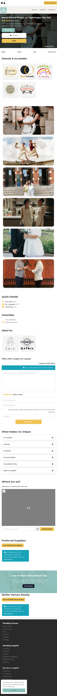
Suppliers (42, 9)
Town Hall (5, 634)
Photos (19, 52)
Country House (7, 626)
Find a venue (6, 671)
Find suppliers (7, 673)
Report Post (49, 46)
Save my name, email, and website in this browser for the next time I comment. (31, 411)
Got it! (14, 690)
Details (3, 52)
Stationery (6, 662)
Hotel (4, 631)
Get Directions (47, 529)
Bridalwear (6, 651)
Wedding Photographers (10, 657)
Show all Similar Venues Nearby (13, 599)
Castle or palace (7, 629)
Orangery (5, 640)
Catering (5, 654)
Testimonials (52, 52)
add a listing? (8, 559)
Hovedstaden (38, 24)
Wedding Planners (8, 659)
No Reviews (15, 21)
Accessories (6, 649)
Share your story (8, 679)
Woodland (6, 637)
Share (14, 41)
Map (34, 52)
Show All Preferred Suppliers (12, 545)
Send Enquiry (8, 30)
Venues (34, 9)
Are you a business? (50, 3)
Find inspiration (7, 676)
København (30, 24)
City (13, 24)
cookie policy (11, 686)
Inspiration (51, 9)
